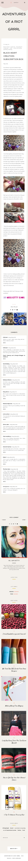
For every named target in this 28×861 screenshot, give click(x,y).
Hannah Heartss (7, 446)
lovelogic (18, 858)
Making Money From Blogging (14, 706)
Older (24, 519)
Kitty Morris (6, 391)
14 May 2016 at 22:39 (14, 414)
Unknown (5, 337)
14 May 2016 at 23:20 (13, 424)
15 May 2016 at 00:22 (15, 436)
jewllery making (7, 49)
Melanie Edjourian (7, 403)
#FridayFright (6, 828)
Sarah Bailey (6, 363)
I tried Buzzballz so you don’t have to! (14, 634)
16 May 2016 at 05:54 (11, 457)
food (14, 594)
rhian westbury (7, 436)
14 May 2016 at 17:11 (13, 391)
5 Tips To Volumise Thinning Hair (14, 815)
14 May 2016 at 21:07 (16, 403)
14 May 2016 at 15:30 (16, 380)
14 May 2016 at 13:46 (12, 347)
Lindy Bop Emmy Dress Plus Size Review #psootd (14, 741)
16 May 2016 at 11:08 (14, 469)
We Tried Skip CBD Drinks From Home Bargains (14, 670)
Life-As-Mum (6, 414)
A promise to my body (20, 828)
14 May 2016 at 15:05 (14, 363)
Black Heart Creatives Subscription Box (13, 56)
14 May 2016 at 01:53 (12, 337)
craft (11, 48)
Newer (3, 519)
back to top (14, 848)
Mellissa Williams (7, 380)
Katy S (4, 457)
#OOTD (12, 828)
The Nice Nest (6, 469)
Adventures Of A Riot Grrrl (14, 21)
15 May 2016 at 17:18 (15, 446)
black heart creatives (9, 47)
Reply (4, 342)
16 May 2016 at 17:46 (13, 486)
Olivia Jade (6, 424)
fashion (14, 591)
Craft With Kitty (17, 48)
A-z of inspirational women (10, 830)
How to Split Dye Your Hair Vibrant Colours (14, 778)
